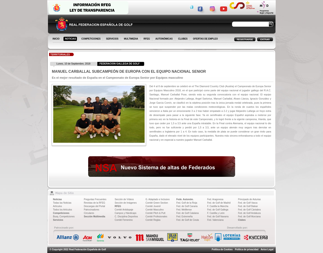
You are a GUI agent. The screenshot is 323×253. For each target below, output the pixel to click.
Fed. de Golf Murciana (249, 216)
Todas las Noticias (62, 203)
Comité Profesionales (156, 216)
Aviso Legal (267, 249)
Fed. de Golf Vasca (247, 203)
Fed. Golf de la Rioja (186, 203)
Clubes (242, 220)
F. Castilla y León (216, 213)
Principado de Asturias (249, 199)
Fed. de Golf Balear (248, 206)
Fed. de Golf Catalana (187, 213)
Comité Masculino (155, 209)
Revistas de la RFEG (94, 203)
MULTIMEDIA (131, 39)
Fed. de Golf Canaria (187, 206)
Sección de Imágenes (126, 203)
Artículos (57, 206)
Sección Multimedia (94, 216)
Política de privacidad (246, 249)
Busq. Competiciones (64, 216)
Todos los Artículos (62, 209)
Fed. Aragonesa (215, 199)
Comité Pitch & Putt (155, 213)
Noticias (57, 199)
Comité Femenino (124, 220)
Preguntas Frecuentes (95, 199)
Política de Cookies (222, 249)
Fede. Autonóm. (184, 199)
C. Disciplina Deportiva (126, 216)
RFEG (147, 39)
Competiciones (61, 213)
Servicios (58, 220)
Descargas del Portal (94, 206)
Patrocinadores (91, 209)
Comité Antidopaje (124, 209)
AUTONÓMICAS (163, 39)
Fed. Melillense (184, 209)
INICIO (56, 39)
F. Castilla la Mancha (217, 206)
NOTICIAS (71, 39)
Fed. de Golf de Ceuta (187, 220)
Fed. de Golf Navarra (217, 216)
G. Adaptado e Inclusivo (158, 199)
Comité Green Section (157, 203)
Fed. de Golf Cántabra (249, 209)
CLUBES (183, 39)
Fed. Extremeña (184, 216)
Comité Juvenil (153, 206)
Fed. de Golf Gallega (217, 209)
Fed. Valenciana (215, 220)
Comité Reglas (153, 220)
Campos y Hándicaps (125, 213)
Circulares (89, 213)
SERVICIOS (112, 39)
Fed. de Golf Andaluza (249, 213)
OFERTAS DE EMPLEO (205, 39)
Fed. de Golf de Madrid (218, 203)
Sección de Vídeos (124, 199)
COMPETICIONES (91, 39)
